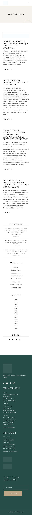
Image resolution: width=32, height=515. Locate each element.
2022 (16, 306)
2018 (16, 315)
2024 (16, 302)
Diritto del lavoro (16, 270)
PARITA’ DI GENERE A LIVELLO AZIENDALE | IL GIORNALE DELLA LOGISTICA (15, 44)
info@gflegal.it (11, 427)
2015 (16, 321)
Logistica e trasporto (16, 284)
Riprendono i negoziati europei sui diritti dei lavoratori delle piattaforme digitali (15, 134)
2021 (16, 308)
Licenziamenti (16, 281)
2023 (16, 304)
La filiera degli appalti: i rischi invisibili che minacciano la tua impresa (16, 242)
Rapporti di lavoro (16, 287)
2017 (16, 317)
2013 (16, 326)
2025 (16, 299)
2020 (16, 310)
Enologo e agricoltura (16, 276)
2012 (16, 328)
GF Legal (12, 512)
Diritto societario (16, 273)
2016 (16, 319)
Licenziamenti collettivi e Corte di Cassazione (15, 82)
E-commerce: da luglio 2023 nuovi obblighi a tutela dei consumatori (16, 183)
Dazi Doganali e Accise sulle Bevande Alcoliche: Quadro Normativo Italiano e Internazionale (16, 251)
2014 (16, 323)
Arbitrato (16, 267)
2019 (16, 313)
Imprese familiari (16, 279)
